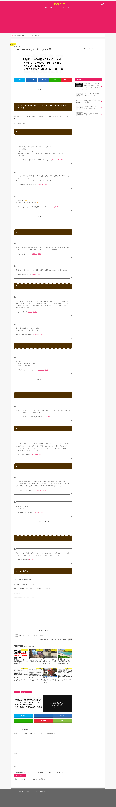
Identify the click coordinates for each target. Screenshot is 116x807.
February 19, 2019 (52, 207)
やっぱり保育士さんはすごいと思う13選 (88, 107)
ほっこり (57, 7)
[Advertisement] (58, 21)
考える (69, 7)
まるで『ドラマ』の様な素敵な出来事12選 (88, 94)
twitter (18, 593)
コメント (16, 737)
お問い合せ (27, 791)
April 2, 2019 (47, 417)
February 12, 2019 (38, 334)
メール (16, 760)
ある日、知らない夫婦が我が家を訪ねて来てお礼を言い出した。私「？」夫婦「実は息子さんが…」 (88, 86)
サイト (15, 766)
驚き (64, 7)
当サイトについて (18, 791)
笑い (51, 7)
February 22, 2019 (37, 454)
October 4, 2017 (36, 274)
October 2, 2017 (36, 254)
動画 (46, 7)
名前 (15, 754)
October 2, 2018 (39, 512)
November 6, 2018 (43, 370)
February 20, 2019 (34, 559)
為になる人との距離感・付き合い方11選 (88, 101)
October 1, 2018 (41, 490)
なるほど (17, 692)
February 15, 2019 (57, 159)
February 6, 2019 (32, 312)
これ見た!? (58, 3)
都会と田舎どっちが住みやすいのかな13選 (88, 113)
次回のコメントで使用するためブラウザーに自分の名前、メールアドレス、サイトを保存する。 (39, 773)
